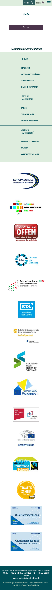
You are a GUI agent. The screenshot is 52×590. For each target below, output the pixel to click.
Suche (28, 2)
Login (40, 2)
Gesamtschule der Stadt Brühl (26, 49)
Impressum (25, 68)
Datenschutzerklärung (30, 74)
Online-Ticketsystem (29, 87)
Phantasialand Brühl (30, 142)
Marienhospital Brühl (30, 154)
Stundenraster (27, 81)
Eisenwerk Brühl (28, 114)
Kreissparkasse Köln (29, 121)
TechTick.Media (33, 585)
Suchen (26, 27)
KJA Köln (24, 148)
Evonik (23, 108)
